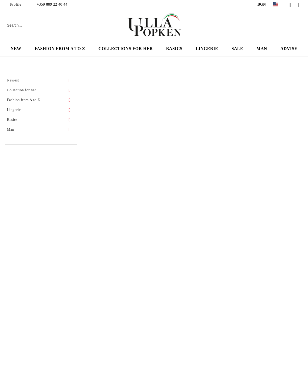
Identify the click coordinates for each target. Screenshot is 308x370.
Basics (174, 48)
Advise (288, 48)
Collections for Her (125, 48)
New (16, 48)
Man (261, 48)
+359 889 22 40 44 (52, 4)
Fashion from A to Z (60, 48)
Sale (237, 48)
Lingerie (207, 48)
